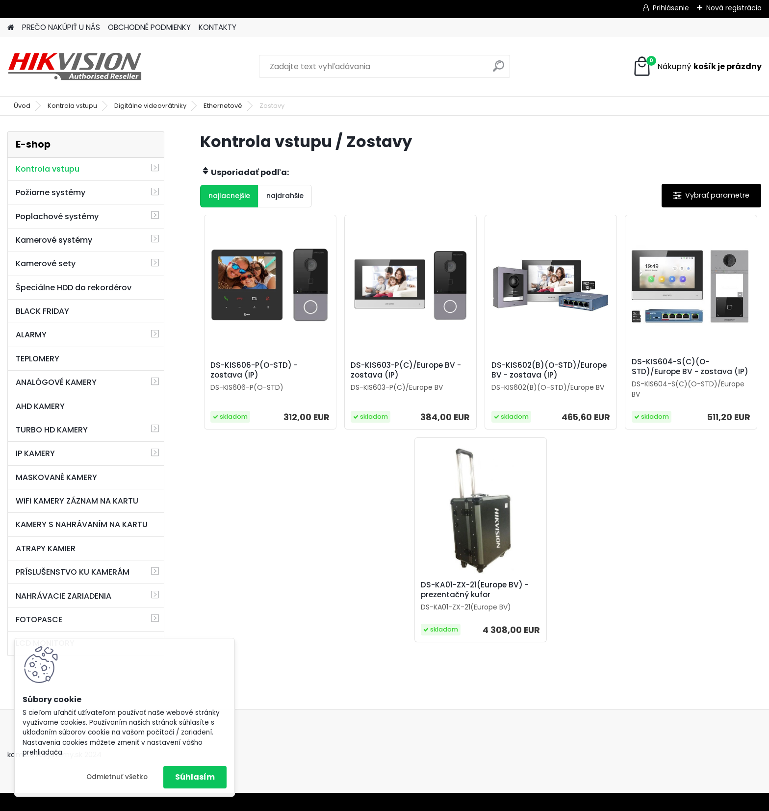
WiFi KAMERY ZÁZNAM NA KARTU (77, 501)
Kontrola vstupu (72, 105)
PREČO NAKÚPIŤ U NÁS (61, 27)
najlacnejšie (229, 196)
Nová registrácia (734, 8)
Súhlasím (195, 777)
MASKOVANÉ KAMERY (56, 477)
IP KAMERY (35, 453)
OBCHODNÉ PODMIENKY (149, 27)
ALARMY (31, 334)
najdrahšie (285, 196)
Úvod (22, 105)
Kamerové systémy (54, 240)
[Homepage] (10, 27)
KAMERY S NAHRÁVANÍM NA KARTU (82, 524)
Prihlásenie (671, 8)
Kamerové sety (46, 263)
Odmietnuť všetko (117, 777)
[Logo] (74, 66)
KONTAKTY (217, 27)
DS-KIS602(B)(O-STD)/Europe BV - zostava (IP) (549, 370)
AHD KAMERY (40, 406)
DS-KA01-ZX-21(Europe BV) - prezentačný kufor (475, 590)
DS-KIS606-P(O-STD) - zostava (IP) (254, 370)
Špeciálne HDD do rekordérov (73, 287)
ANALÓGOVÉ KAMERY (56, 382)
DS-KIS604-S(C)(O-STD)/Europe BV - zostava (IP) (690, 367)
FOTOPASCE (39, 619)
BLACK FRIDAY (42, 311)
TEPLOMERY (37, 358)
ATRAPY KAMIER (46, 548)
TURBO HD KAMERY (52, 429)
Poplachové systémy (57, 216)
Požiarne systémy (50, 192)
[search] (498, 69)
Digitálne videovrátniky (150, 105)
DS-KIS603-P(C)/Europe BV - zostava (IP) (406, 370)
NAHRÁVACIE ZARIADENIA (63, 596)
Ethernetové (223, 105)
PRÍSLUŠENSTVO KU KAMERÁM (72, 572)
